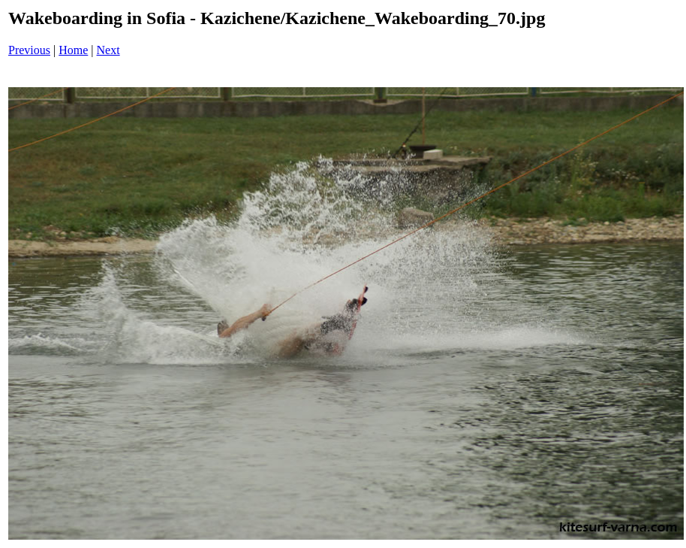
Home (73, 50)
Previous (29, 50)
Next (108, 50)
